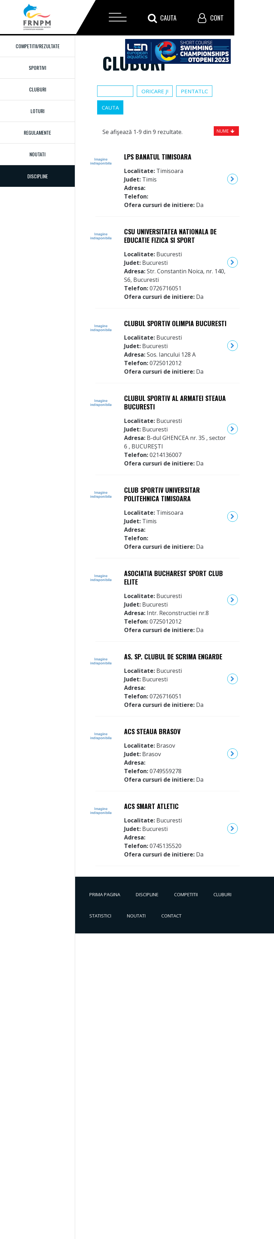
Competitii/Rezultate (38, 46)
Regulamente (37, 132)
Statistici (100, 915)
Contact (171, 915)
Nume (223, 131)
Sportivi (37, 67)
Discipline (147, 894)
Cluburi (37, 89)
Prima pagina (104, 894)
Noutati (37, 154)
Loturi (37, 111)
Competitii (186, 894)
